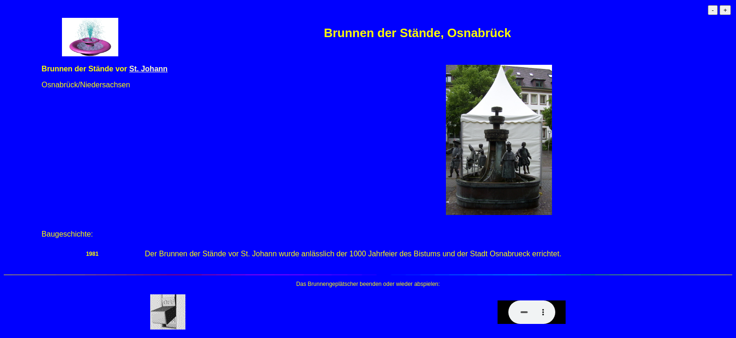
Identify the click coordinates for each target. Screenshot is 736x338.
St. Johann (148, 69)
